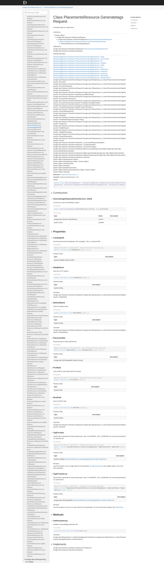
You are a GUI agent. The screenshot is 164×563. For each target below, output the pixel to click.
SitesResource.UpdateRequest (37, 384)
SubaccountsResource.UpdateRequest (37, 423)
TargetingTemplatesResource (36, 451)
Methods (133, 25)
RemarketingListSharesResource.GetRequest (34, 258)
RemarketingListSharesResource (34, 254)
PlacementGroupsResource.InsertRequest (36, 88)
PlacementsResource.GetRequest (35, 137)
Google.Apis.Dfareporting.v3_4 (32, 7)
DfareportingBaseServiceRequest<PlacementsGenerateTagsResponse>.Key (78, 67)
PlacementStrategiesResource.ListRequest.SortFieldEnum (37, 197)
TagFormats (119, 507)
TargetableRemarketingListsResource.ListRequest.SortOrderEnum (37, 447)
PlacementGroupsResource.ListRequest (37, 93)
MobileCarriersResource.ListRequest (36, 22)
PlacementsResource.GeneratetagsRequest (58, 7)
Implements (134, 28)
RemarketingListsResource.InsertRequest (36, 277)
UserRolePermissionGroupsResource (36, 494)
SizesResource (32, 387)
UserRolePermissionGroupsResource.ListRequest (36, 503)
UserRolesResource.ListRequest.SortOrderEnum (35, 536)
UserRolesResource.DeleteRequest (36, 519)
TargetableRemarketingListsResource (36, 427)
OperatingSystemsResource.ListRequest (37, 32)
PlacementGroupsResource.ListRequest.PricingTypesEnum (37, 103)
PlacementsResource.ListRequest (35, 145)
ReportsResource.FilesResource (37, 315)
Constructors (134, 20)
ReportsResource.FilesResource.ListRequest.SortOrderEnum (37, 334)
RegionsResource (33, 248)
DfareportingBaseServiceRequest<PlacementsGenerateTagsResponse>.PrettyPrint (80, 71)
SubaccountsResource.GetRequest (35, 398)
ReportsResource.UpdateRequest (35, 363)
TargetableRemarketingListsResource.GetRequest (36, 432)
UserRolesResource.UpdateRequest (36, 545)
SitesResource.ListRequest (36, 372)
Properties (133, 23)
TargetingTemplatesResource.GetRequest (36, 455)
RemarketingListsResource (36, 269)
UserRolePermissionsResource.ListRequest (37, 513)
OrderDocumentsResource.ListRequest (37, 55)
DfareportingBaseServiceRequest (70, 41)
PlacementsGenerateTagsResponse (99, 39)
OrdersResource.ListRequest (36, 71)
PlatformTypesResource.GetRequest (36, 216)
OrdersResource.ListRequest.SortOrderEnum (36, 78)
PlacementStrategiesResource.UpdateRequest (37, 210)
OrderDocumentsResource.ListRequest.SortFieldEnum (37, 59)
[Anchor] (52, 192)
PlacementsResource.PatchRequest (36, 170)
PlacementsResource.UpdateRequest (36, 174)
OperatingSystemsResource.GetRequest (37, 28)
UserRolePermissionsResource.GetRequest (37, 509)
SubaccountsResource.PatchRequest (36, 419)
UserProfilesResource (34, 483)
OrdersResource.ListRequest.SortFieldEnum (36, 74)
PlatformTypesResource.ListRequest (36, 220)
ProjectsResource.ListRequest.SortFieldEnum (37, 241)
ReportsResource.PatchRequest (37, 357)
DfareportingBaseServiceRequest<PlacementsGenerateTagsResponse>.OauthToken (80, 69)
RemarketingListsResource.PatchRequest (36, 294)
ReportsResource (32, 301)
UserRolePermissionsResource (37, 506)
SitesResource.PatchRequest (36, 382)
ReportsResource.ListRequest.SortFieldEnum (37, 350)
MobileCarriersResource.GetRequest (36, 17)
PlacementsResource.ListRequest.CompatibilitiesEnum (36, 149)
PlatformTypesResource (35, 213)
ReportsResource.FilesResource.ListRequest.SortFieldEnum (37, 328)
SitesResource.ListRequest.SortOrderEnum (37, 379)
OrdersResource (32, 66)
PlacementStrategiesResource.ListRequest (37, 193)
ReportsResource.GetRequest (37, 338)
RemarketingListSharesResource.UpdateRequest (35, 266)
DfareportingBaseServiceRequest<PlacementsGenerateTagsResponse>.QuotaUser (80, 73)
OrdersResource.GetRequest (36, 69)
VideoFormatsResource (34, 548)
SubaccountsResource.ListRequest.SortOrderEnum (35, 415)
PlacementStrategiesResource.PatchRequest (37, 206)
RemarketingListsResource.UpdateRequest (36, 298)
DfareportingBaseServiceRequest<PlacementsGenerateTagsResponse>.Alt (77, 61)
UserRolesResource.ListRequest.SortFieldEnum (35, 532)
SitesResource (32, 366)
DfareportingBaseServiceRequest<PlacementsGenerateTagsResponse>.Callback (79, 63)
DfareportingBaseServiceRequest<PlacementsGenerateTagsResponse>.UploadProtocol (82, 78)
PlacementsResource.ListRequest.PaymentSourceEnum (37, 153)
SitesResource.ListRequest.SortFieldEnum (37, 375)
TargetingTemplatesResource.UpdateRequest (36, 480)
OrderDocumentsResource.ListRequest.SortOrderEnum (37, 63)
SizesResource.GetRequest (36, 389)
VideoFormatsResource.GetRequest (36, 551)
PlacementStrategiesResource (37, 177)
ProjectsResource (33, 234)
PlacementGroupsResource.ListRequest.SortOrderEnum (37, 111)
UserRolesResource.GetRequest (37, 523)
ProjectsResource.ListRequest (37, 238)
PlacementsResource (34, 123)
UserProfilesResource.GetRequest (35, 486)
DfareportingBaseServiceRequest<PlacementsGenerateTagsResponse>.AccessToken (81, 59)
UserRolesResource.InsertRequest (35, 526)
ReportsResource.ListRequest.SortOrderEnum (37, 354)
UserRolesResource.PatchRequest (35, 540)
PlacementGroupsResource (36, 81)
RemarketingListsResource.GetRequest (37, 273)
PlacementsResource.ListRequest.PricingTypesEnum (36, 158)
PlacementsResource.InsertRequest (36, 141)
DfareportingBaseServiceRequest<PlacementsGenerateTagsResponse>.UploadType (80, 75)
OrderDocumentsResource (35, 48)
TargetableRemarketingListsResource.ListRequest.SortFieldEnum (37, 441)
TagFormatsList (97, 466)
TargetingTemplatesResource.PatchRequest (36, 476)
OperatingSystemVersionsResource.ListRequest (35, 45)
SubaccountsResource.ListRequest (35, 406)
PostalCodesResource (34, 223)
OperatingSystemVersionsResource (35, 36)
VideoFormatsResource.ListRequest (36, 555)
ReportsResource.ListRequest (37, 343)
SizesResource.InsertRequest (36, 391)
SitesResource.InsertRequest (36, 370)
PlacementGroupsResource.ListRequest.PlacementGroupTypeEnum (37, 98)
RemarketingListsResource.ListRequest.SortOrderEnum (37, 289)
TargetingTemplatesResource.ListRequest (36, 463)
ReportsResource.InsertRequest (37, 341)
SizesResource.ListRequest (36, 393)
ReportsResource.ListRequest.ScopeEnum (37, 346)
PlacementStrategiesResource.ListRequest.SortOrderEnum (37, 201)
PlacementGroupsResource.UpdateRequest (36, 120)
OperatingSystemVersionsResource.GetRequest (35, 40)
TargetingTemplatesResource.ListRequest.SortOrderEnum (36, 471)
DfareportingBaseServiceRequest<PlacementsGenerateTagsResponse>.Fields (78, 65)
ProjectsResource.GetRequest (37, 236)
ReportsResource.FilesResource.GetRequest (34, 319)
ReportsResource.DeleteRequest (35, 312)
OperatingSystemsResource (36, 25)
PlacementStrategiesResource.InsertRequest (37, 189)
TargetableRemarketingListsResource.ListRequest (36, 436)
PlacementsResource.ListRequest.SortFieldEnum (35, 162)
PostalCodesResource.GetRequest (35, 227)
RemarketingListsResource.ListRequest (37, 281)
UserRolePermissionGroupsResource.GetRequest (36, 499)
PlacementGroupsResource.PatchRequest (36, 116)
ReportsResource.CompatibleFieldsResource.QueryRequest (37, 308)
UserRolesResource (33, 516)
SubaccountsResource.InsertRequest (36, 402)
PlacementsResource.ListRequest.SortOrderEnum (35, 166)
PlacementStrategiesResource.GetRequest (37, 185)
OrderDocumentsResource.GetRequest (37, 51)
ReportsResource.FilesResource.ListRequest (34, 323)
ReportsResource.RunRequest (37, 359)
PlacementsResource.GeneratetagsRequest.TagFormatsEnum (35, 131)
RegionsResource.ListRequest (37, 251)
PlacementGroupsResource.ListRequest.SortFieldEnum (37, 107)
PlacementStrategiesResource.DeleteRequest (37, 181)
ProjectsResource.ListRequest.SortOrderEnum (37, 245)
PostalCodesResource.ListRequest (35, 231)
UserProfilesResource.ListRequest (35, 490)
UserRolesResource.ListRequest (37, 529)
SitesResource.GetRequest (36, 368)
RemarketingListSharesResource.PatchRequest (35, 262)
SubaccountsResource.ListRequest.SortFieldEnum (35, 411)
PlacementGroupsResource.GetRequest (37, 84)
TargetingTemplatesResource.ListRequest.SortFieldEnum (36, 467)
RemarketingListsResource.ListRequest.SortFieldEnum (37, 285)
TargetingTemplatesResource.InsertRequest (36, 459)
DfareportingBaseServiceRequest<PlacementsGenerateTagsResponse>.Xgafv (78, 57)
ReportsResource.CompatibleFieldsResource (36, 304)
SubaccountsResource (34, 395)
